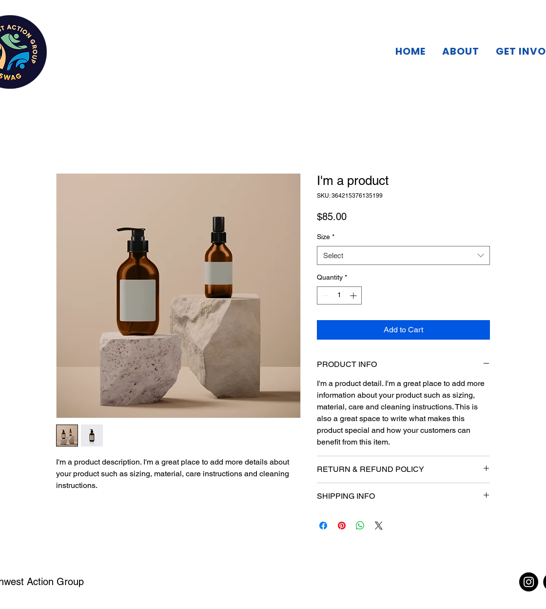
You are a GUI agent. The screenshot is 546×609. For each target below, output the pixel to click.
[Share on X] (379, 525)
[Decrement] (324, 295)
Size (325, 237)
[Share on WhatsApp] (360, 525)
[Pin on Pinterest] (342, 525)
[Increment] (354, 295)
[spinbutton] (339, 295)
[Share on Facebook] (323, 525)
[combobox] (403, 255)
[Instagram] (528, 581)
